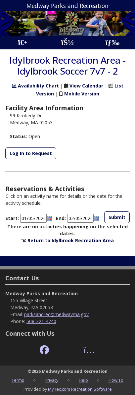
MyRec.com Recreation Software (80, 389)
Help (83, 380)
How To (116, 380)
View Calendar (86, 86)
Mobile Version (81, 93)
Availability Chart (35, 86)
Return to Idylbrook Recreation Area (70, 240)
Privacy (51, 380)
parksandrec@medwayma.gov (56, 314)
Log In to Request (31, 153)
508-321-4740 (41, 321)
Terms (18, 380)
